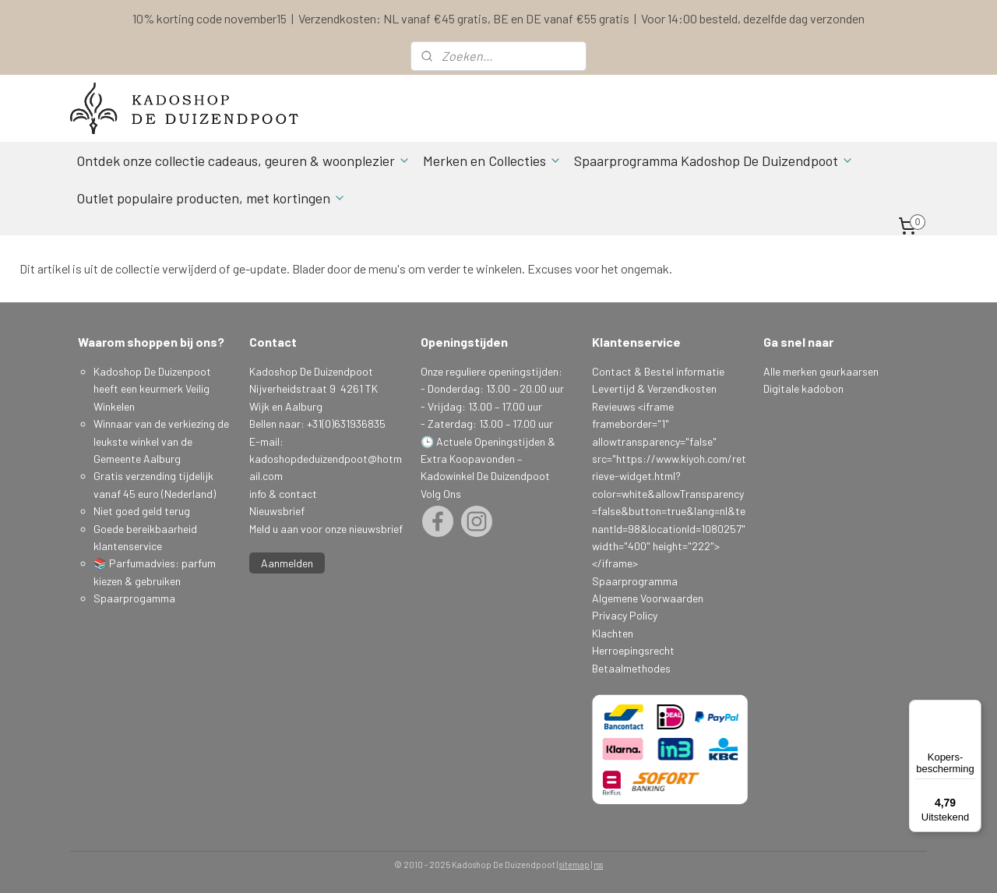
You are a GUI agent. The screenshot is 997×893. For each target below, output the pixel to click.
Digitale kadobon (803, 388)
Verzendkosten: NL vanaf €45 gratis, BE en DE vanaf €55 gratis (463, 18)
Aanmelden (287, 563)
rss (598, 864)
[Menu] (972, 709)
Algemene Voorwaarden (647, 598)
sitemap (574, 864)
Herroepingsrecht (633, 650)
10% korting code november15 (209, 18)
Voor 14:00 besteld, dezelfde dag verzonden (753, 18)
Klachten (612, 633)
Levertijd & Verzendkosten (654, 388)
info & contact (283, 493)
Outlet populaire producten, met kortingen (211, 197)
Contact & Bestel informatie (658, 371)
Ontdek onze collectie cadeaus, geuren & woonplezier (243, 160)
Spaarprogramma (635, 581)
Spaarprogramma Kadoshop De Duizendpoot (714, 160)
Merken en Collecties (492, 160)
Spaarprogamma (135, 598)
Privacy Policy (624, 615)
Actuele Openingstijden (490, 441)
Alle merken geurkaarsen (821, 371)
